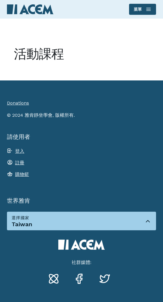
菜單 (142, 9)
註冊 (19, 163)
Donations (18, 103)
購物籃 (22, 174)
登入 (19, 151)
